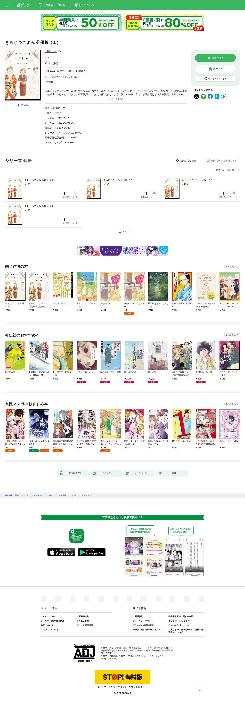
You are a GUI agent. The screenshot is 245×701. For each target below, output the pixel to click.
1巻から (219, 170)
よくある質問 (83, 621)
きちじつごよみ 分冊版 (70, 132)
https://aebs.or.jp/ (111, 658)
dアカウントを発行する (110, 687)
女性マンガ (64, 117)
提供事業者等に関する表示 (180, 616)
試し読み (25, 105)
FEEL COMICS (66, 122)
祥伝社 (59, 113)
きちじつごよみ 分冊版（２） (119, 180)
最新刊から (233, 170)
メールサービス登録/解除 (52, 621)
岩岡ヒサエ (51, 51)
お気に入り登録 (187, 160)
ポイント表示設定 (85, 625)
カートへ (218, 68)
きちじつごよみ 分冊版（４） (40, 206)
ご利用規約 (138, 616)
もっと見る (231, 266)
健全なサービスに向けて (179, 621)
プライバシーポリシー (143, 621)
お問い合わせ (47, 625)
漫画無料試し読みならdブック (16, 495)
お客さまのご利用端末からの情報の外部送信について (185, 631)
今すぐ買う (218, 57)
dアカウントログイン (50, 629)
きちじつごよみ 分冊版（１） (40, 180)
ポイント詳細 (75, 70)
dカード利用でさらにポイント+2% (61, 77)
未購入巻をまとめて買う (224, 160)
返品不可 (49, 82)
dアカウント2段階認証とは (145, 625)
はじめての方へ (48, 616)
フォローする (59, 51)
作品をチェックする (217, 78)
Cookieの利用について (179, 625)
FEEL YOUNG (63, 127)
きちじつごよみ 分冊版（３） (197, 180)
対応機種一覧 (83, 616)
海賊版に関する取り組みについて (148, 629)
